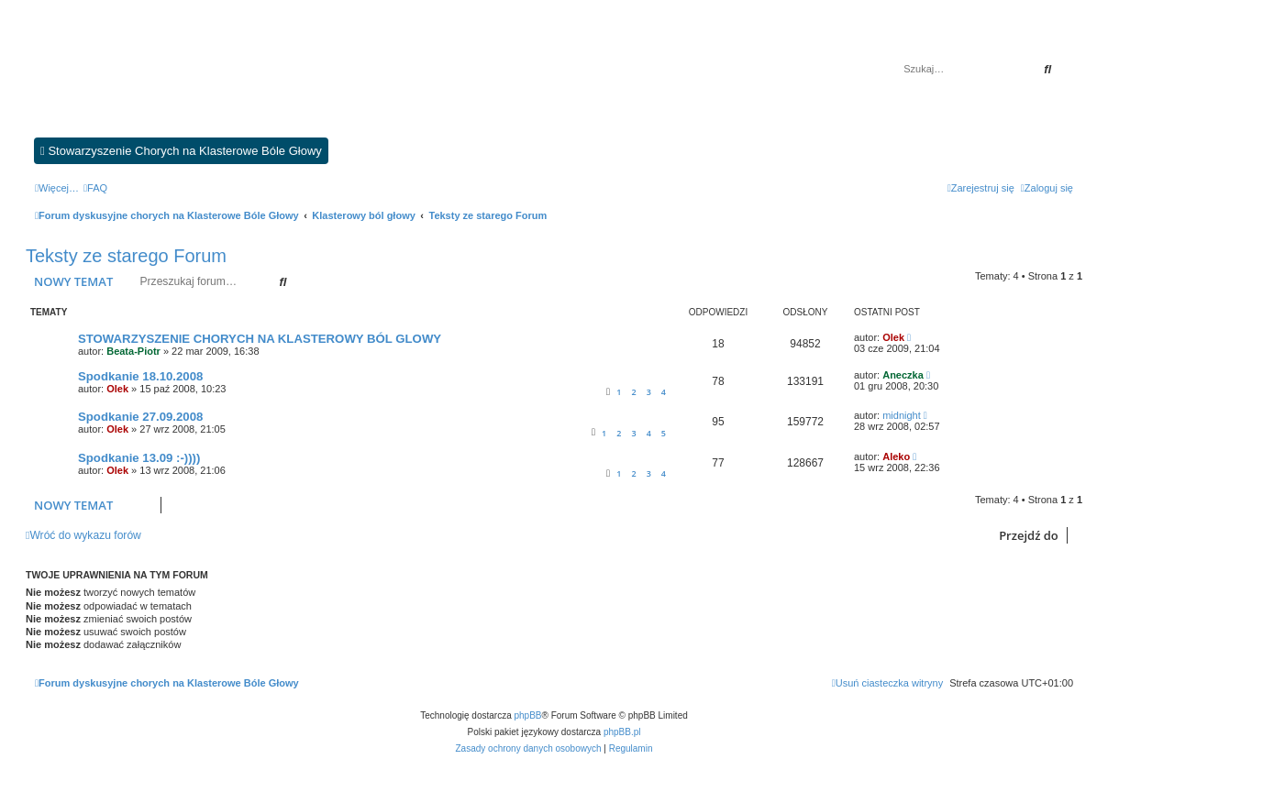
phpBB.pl (622, 732)
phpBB (528, 715)
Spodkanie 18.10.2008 (140, 376)
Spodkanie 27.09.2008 (140, 417)
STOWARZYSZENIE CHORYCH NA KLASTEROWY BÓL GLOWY (259, 339)
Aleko (896, 456)
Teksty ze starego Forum (126, 256)
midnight (901, 415)
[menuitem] (95, 188)
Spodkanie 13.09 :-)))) (139, 458)
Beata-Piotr (133, 351)
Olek (893, 337)
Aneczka (903, 374)
